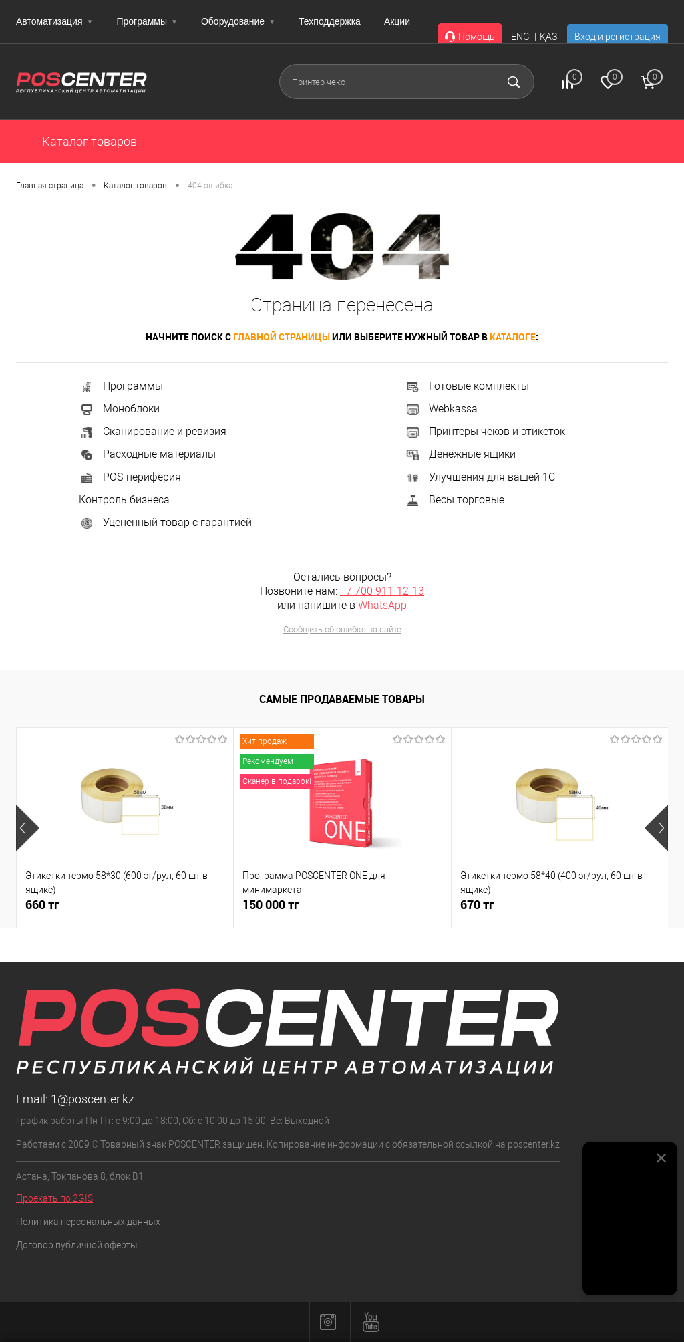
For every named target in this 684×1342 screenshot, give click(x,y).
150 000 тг (270, 905)
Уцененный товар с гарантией (165, 522)
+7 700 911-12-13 (382, 591)
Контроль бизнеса (124, 499)
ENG (520, 36)
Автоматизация (54, 21)
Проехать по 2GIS (54, 1198)
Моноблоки (119, 408)
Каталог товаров (76, 141)
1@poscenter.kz (92, 1099)
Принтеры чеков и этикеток (485, 431)
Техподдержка (330, 21)
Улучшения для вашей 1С (480, 477)
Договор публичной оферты (77, 1245)
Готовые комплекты (467, 386)
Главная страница (49, 185)
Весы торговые (454, 499)
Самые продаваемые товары (342, 699)
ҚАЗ (548, 36)
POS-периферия (130, 477)
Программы (147, 21)
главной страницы (281, 336)
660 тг (42, 905)
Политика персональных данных (88, 1221)
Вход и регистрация (617, 36)
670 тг (477, 905)
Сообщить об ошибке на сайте (342, 629)
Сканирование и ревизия (152, 431)
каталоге (513, 336)
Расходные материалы (147, 454)
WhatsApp (382, 605)
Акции (397, 21)
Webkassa (441, 408)
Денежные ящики (460, 454)
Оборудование (238, 21)
